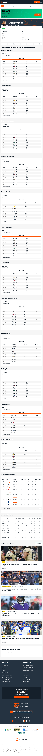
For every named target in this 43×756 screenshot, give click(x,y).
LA (9, 484)
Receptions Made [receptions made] (6, 85)
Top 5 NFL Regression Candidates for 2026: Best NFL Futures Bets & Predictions (21, 614)
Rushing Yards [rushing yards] (5, 404)
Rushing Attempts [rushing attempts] (6, 369)
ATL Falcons (13, 25)
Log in (37, 2)
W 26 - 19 (15, 486)
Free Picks (18, 6)
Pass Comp (30, 43)
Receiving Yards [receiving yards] (5, 333)
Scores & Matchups (10, 6)
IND (10, 502)
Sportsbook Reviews (28, 665)
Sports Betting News (28, 667)
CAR (10, 499)
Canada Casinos (6, 679)
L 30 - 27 (15, 499)
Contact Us (5, 665)
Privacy (21, 717)
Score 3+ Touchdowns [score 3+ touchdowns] (7, 156)
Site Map (14, 717)
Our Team (4, 669)
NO (9, 481)
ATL (8, 521)
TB (9, 489)
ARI (9, 486)
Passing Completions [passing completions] (7, 192)
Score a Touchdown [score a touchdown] (7, 50)
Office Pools (26, 681)
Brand (3, 670)
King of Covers (26, 679)
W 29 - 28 (15, 489)
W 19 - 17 (15, 481)
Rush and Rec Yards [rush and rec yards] (7, 440)
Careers (4, 667)
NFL (3, 6)
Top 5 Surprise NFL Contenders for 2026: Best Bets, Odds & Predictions (19, 565)
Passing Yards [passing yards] (5, 262)
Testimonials (5, 672)
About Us (5, 663)
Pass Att (36, 43)
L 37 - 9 (14, 491)
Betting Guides (28, 663)
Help (18, 717)
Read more (39, 544)
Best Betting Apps (6, 681)
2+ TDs (17, 43)
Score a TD (4, 43)
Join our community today (21, 697)
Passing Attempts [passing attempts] (6, 227)
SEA (10, 492)
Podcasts (25, 669)
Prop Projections (30, 6)
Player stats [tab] (21, 58)
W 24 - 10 (15, 496)
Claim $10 (37, 14)
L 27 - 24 (15, 494)
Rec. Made (11, 43)
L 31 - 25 (15, 501)
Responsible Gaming (28, 670)
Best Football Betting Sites (8, 652)
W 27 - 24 (15, 484)
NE (9, 504)
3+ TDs (23, 43)
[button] (21, 508)
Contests (26, 675)
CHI (8, 530)
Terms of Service (27, 717)
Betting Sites (7, 675)
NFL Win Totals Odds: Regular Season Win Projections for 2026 (20, 638)
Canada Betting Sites (7, 678)
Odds (23, 6)
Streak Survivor (27, 678)
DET (8, 528)
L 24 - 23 (15, 504)
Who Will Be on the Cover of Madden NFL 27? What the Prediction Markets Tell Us (21, 589)
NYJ (10, 494)
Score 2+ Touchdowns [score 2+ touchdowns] (7, 121)
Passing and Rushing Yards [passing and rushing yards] (9, 298)
